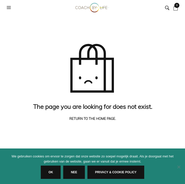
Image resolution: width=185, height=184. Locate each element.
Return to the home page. (92, 119)
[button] (9, 7)
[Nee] (178, 166)
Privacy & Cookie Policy (116, 172)
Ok (50, 172)
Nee (74, 172)
